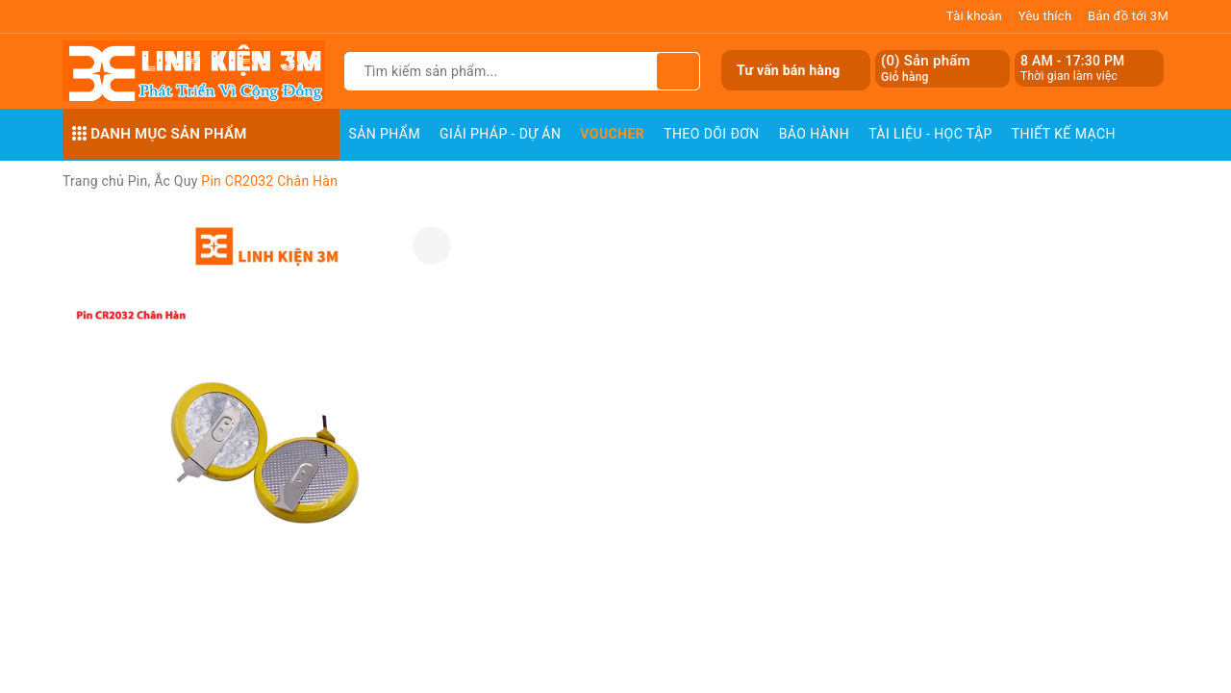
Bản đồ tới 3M (1128, 16)
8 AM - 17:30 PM (1072, 60)
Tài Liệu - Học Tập (930, 133)
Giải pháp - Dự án (500, 133)
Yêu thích (1045, 16)
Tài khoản (974, 16)
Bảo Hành (814, 133)
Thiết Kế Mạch (1064, 133)
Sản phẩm (385, 133)
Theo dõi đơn (712, 133)
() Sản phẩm (925, 69)
